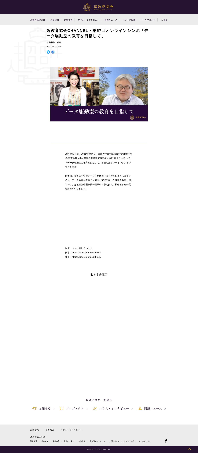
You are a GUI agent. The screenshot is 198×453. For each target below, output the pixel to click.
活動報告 (68, 19)
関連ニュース (111, 19)
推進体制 (45, 441)
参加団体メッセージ (97, 441)
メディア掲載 (129, 19)
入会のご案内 (69, 441)
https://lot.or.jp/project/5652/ (86, 252)
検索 (164, 19)
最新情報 (54, 19)
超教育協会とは (37, 19)
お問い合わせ (114, 441)
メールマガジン (148, 19)
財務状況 (82, 441)
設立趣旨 (33, 441)
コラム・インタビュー (88, 19)
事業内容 (56, 441)
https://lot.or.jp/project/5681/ (86, 257)
